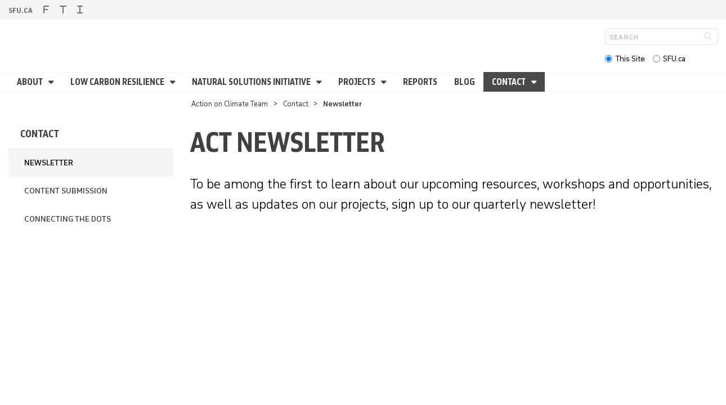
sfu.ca (20, 10)
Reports (420, 81)
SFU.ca (674, 59)
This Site (630, 59)
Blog (464, 81)
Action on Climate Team (229, 104)
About (30, 81)
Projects (357, 81)
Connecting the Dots (67, 219)
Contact (509, 81)
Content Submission (65, 191)
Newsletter (48, 163)
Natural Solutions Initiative (252, 81)
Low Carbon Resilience (118, 81)
